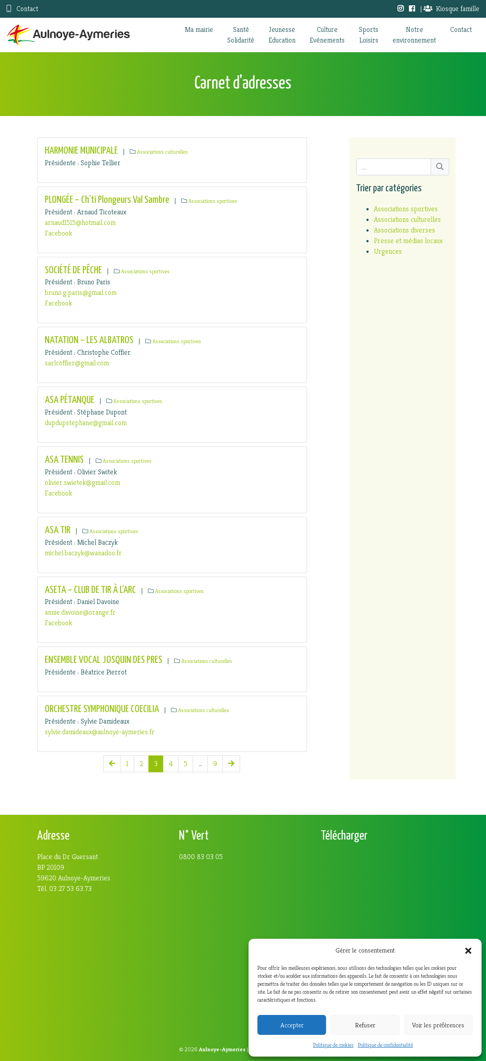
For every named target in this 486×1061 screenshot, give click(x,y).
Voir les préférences (438, 1025)
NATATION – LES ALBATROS (89, 340)
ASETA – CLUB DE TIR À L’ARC (90, 590)
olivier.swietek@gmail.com (82, 482)
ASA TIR (57, 530)
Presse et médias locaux (408, 240)
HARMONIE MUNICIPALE (81, 151)
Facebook (58, 233)
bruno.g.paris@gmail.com (81, 292)
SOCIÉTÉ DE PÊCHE (73, 270)
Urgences (388, 251)
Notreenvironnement (414, 35)
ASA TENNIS (64, 460)
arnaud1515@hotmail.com (80, 222)
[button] (468, 950)
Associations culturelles (162, 151)
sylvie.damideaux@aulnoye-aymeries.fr (100, 731)
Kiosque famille (451, 8)
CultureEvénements (327, 35)
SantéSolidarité (240, 35)
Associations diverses (404, 230)
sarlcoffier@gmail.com (77, 363)
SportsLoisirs (368, 35)
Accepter (291, 1025)
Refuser (365, 1025)
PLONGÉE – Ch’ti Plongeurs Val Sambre (107, 200)
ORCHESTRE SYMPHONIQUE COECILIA (102, 709)
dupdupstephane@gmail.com (86, 422)
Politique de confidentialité (385, 1045)
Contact (22, 8)
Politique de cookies (333, 1045)
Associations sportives (212, 201)
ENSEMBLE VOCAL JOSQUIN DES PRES (103, 660)
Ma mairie (199, 29)
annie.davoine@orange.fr (80, 612)
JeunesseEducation (281, 35)
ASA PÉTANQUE (69, 400)
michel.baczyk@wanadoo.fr (83, 553)
